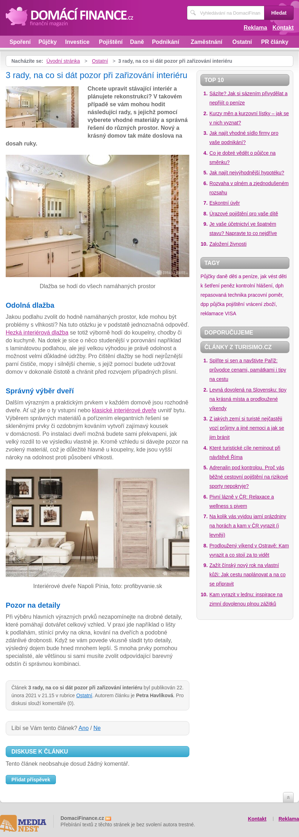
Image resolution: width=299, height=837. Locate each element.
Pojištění (111, 42)
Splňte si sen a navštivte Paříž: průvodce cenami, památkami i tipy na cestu (247, 370)
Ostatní (242, 42)
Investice (77, 42)
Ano (84, 728)
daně (221, 276)
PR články (274, 42)
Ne (96, 728)
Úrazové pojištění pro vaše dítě (243, 213)
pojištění (235, 304)
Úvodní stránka (63, 61)
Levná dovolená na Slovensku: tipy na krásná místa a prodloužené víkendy (247, 399)
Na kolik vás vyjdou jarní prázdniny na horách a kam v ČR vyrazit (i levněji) (247, 526)
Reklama (255, 28)
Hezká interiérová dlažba (37, 333)
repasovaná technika (223, 295)
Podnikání (165, 42)
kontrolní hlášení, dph (260, 286)
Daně (137, 42)
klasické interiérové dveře (124, 410)
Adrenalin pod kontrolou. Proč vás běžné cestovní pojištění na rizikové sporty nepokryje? (248, 477)
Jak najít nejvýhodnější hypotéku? (246, 172)
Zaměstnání (206, 42)
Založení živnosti (227, 244)
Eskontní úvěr (224, 203)
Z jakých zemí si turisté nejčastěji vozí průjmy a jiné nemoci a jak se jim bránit (246, 428)
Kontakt (283, 28)
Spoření (20, 42)
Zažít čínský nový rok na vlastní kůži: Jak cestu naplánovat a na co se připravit (247, 574)
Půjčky (47, 42)
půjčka (217, 304)
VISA (230, 313)
